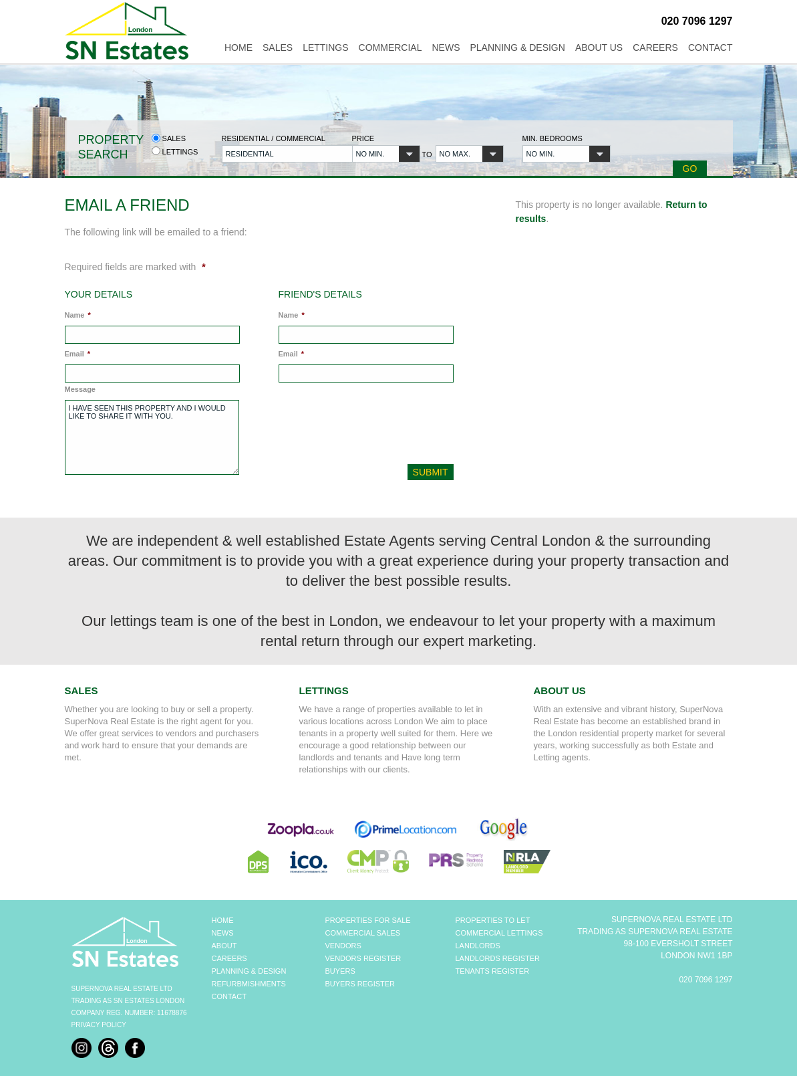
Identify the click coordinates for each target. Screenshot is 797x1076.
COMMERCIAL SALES (363, 933)
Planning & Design (517, 47)
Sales (278, 47)
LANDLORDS (478, 946)
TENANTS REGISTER (493, 971)
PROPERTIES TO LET (493, 920)
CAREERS (229, 958)
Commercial (390, 47)
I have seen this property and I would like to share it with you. (152, 437)
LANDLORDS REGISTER (498, 958)
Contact (710, 47)
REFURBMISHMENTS (249, 984)
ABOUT (224, 946)
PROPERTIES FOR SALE (368, 920)
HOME (223, 920)
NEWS (223, 933)
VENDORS (343, 946)
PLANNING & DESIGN (249, 971)
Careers (655, 47)
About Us (599, 47)
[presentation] (368, 426)
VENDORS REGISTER (363, 958)
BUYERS (340, 971)
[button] (279, 154)
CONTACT (229, 996)
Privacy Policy (98, 1025)
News (446, 47)
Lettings (325, 47)
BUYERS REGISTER (360, 984)
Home (238, 47)
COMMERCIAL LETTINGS (499, 933)
